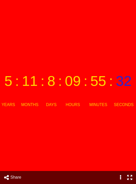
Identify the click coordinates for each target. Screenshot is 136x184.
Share (12, 177)
